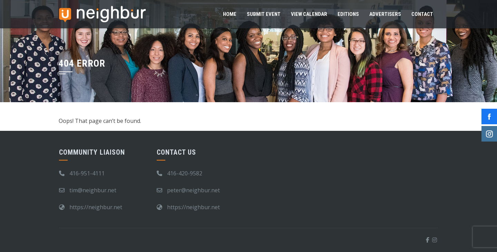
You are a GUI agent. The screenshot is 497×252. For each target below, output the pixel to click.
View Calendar (309, 14)
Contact (422, 14)
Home (229, 14)
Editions (348, 14)
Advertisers (385, 14)
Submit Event (264, 14)
